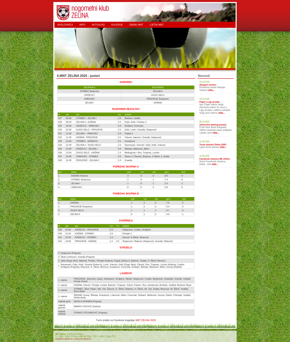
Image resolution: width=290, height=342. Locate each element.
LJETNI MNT (157, 24)
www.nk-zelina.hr (83, 339)
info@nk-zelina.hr (64, 339)
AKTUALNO (98, 24)
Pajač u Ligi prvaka (209, 102)
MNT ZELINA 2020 (146, 320)
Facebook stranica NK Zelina (214, 159)
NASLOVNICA (65, 24)
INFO (82, 24)
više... (211, 90)
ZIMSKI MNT (136, 24)
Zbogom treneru (207, 85)
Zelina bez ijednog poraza (212, 124)
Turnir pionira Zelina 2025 (212, 144)
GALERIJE (117, 24)
